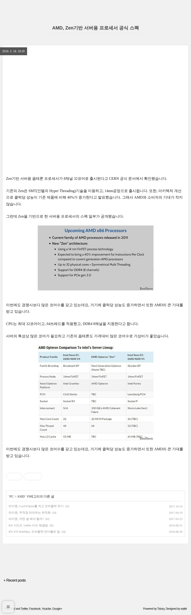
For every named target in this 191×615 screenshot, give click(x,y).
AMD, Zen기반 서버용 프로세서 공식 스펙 (95, 27)
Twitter (24, 608)
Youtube (46, 608)
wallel (184, 608)
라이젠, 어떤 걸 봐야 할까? (26, 519)
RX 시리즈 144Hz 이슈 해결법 (28, 525)
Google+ (57, 608)
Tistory (160, 608)
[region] (95, 71)
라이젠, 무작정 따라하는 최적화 (30, 512)
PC (11, 496)
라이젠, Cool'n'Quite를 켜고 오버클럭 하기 (36, 506)
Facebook (35, 608)
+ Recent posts (14, 580)
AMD (21, 496)
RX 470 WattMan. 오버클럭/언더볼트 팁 (34, 531)
